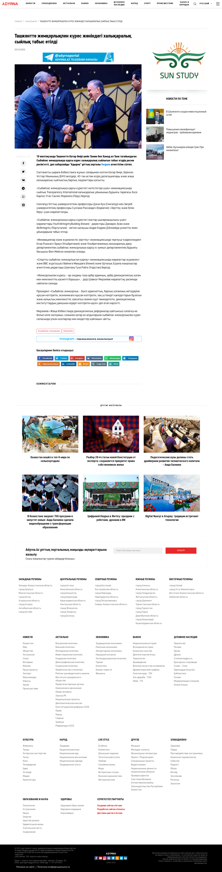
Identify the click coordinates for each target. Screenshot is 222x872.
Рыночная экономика (106, 647)
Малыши (135, 746)
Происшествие (165, 3)
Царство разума (31, 821)
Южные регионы (145, 579)
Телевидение (29, 765)
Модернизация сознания (186, 681)
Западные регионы (30, 579)
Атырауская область (29, 601)
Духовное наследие (119, 3)
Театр (26, 757)
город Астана (67, 586)
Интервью (28, 662)
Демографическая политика (70, 662)
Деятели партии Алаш (144, 655)
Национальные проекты (68, 699)
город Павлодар (103, 593)
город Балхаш (67, 616)
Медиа (26, 776)
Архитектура (29, 780)
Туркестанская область (148, 604)
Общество (28, 651)
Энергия (27, 817)
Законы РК (61, 696)
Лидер (174, 750)
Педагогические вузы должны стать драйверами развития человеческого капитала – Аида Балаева (172, 461)
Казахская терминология (183, 757)
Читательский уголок (109, 757)
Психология (29, 806)
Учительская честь (32, 828)
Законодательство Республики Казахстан (147, 788)
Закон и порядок (184, 3)
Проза (177, 651)
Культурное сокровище (185, 662)
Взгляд (174, 772)
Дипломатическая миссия (69, 703)
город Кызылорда (145, 620)
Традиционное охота (70, 765)
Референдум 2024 (65, 726)
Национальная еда (69, 753)
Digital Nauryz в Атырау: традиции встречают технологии (171, 518)
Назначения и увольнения (68, 688)
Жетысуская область (146, 597)
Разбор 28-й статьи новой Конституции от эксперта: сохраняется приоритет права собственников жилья (111, 461)
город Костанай (103, 586)
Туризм (99, 662)
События (175, 761)
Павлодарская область (106, 597)
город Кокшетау (68, 593)
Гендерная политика (66, 659)
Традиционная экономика (109, 643)
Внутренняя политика (66, 643)
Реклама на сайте (25, 867)
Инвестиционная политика (69, 655)
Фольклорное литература (144, 753)
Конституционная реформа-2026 (72, 707)
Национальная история (144, 643)
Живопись (28, 746)
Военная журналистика (110, 776)
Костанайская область (106, 589)
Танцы (26, 750)
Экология (175, 784)
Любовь (102, 761)
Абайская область (178, 597)
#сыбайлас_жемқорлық (49, 331)
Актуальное (29, 655)
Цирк (25, 769)
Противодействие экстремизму (187, 753)
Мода (101, 769)
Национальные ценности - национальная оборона (144, 770)
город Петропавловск (106, 601)
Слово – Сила (180, 666)
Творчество (179, 643)
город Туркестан (144, 608)
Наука (26, 813)
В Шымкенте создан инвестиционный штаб (186, 113)
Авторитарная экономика (109, 651)
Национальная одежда (71, 761)
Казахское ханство (142, 651)
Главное (60, 718)
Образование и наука (35, 799)
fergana (105, 164)
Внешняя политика (65, 647)
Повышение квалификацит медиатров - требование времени (183, 131)
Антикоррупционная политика (111, 659)
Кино (25, 761)
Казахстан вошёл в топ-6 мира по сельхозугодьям (50, 459)
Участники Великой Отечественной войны (142, 781)
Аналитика (101, 666)
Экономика (101, 3)
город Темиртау (68, 612)
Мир (25, 647)
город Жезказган (69, 608)
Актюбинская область (30, 608)
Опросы (27, 681)
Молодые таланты (140, 750)
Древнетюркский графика (146, 670)
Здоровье (175, 746)
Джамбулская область (147, 616)
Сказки (177, 677)
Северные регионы (106, 579)
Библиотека (180, 674)
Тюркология (139, 659)
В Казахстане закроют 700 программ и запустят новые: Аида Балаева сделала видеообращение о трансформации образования (50, 522)
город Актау (25, 597)
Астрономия (29, 809)
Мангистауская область (31, 593)
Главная (18, 22)
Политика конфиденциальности (53, 867)
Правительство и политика (69, 670)
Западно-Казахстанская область (35, 586)
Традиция (64, 746)
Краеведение (139, 662)
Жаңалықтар (31, 22)
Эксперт (27, 674)
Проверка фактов (140, 776)
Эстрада (27, 772)
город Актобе (25, 612)
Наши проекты (30, 670)
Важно (85, 3)
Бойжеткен (104, 750)
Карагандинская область (73, 601)
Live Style (103, 740)
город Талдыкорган (145, 593)
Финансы (100, 674)
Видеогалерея (138, 765)
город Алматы (143, 586)
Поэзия (177, 647)
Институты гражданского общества (68, 679)
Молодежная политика (67, 651)
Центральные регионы (73, 579)
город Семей (175, 586)
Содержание (29, 832)
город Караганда (68, 597)
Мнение (27, 666)
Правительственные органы (70, 684)
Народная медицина (71, 809)
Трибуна (60, 722)
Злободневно (49, 3)
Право (59, 711)
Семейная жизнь (106, 765)
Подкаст (175, 765)
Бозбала (102, 746)
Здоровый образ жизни (72, 806)
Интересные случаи (108, 772)
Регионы (175, 780)
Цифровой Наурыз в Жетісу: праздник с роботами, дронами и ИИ (111, 518)
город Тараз (142, 612)
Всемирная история (143, 647)
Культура (28, 740)
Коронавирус (67, 813)
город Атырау (26, 604)
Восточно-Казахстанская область (186, 593)
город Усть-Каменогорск (181, 589)
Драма (177, 655)
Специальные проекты (142, 761)
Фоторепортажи (106, 780)
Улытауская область (70, 604)
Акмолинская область (71, 589)
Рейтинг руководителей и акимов (72, 674)
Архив (26, 685)
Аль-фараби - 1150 (142, 677)
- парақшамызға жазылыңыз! (86, 338)
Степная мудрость (183, 659)
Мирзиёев (68, 331)
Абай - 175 (138, 681)
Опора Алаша (181, 685)
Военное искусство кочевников (149, 666)
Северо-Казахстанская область (111, 604)
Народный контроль (106, 655)
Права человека (64, 692)
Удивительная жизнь (33, 824)
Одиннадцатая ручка (184, 670)
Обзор (174, 769)
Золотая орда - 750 (142, 674)
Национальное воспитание (73, 757)
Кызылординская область (149, 623)
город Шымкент (144, 601)
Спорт (147, 3)
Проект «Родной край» (142, 757)
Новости (30, 3)
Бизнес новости (104, 670)
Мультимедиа (29, 677)
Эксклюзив (176, 776)
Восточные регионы (181, 579)
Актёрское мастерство (34, 753)
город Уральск (26, 589)
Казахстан (28, 643)
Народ (134, 3)
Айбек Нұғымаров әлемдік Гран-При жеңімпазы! (185, 149)
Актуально (69, 3)
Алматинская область (147, 589)
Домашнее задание (108, 753)
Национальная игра (69, 750)
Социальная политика (67, 666)
